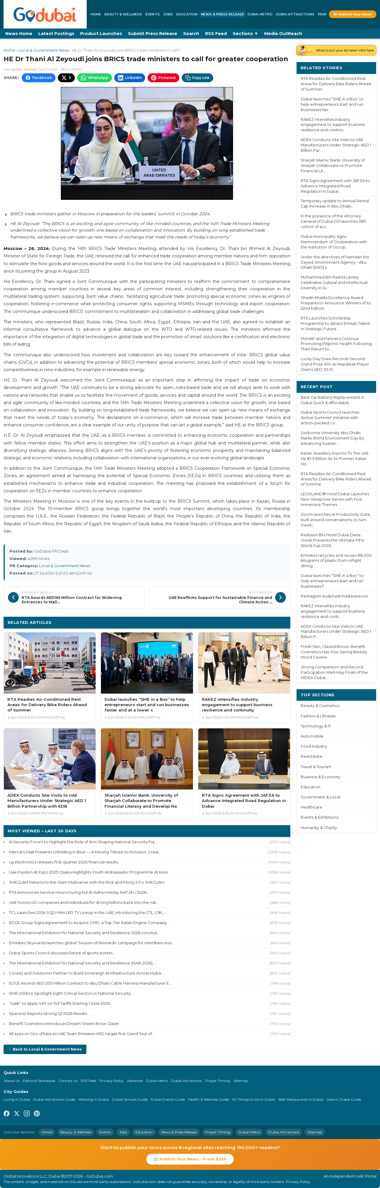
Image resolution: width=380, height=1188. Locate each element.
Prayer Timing (217, 1080)
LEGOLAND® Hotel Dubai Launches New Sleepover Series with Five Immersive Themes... (335, 499)
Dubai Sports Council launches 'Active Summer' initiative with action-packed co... (330, 417)
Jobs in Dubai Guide (344, 1099)
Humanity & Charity (319, 827)
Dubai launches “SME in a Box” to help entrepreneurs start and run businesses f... (332, 581)
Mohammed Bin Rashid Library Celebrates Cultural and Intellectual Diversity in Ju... (334, 282)
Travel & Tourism (316, 767)
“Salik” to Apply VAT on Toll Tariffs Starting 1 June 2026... (61, 1003)
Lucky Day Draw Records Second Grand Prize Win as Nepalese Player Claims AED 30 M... (335, 364)
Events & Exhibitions (319, 817)
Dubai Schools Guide (130, 1099)
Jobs (168, 14)
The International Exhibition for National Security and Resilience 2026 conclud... (84, 932)
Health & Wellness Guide (208, 1099)
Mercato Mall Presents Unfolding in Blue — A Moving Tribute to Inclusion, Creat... (85, 852)
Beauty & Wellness (123, 14)
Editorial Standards (39, 1080)
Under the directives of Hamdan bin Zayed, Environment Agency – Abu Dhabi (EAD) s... (335, 262)
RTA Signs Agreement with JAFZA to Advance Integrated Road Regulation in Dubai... (335, 186)
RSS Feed (216, 33)
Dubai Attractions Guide (54, 1099)
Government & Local (320, 797)
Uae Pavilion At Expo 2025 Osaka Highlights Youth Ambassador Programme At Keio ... (90, 872)
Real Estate (311, 756)
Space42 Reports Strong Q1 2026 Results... (49, 1013)
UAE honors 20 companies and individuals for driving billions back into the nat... (84, 902)
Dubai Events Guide (168, 1099)
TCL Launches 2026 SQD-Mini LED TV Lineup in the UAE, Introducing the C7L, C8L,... (87, 912)
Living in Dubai (17, 1099)
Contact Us (67, 1080)
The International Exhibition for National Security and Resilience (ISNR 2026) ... (82, 963)
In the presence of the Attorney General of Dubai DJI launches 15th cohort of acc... (333, 221)
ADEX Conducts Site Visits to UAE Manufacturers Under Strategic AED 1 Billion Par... (336, 145)
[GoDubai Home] (45, 14)
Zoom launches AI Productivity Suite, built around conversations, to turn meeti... (336, 519)
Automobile (312, 736)
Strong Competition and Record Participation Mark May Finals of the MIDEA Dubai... (334, 672)
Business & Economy (320, 777)
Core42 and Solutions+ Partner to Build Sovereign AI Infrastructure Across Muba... (86, 973)
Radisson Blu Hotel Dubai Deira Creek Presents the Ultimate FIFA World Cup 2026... (332, 540)
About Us (12, 1080)
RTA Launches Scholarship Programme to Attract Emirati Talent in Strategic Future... (335, 323)
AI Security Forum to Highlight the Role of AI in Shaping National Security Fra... (83, 841)
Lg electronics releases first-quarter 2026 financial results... (65, 862)
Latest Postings (56, 33)
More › (365, 67)
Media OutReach (283, 33)
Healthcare (311, 807)
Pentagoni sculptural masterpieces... (335, 596)
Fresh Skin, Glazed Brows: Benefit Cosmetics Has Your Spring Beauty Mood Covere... (334, 651)
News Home (18, 33)
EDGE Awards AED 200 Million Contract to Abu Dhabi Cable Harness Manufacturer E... (90, 983)
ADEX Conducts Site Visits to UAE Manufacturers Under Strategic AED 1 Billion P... (336, 631)
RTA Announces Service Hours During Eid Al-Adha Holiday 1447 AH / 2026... (79, 892)
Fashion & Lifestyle (318, 716)
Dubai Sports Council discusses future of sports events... (62, 952)
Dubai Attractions (295, 14)
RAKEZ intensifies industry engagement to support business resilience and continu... (333, 124)
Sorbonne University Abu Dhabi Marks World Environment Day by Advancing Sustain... (332, 438)
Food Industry (314, 746)
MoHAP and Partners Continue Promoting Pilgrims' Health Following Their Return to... (336, 344)
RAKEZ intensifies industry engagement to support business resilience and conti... (333, 611)
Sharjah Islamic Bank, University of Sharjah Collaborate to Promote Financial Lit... (333, 165)
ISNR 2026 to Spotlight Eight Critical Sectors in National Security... (71, 993)
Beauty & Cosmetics (320, 705)
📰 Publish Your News (352, 14)
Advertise (135, 1080)
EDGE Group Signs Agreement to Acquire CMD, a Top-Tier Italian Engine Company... (89, 922)
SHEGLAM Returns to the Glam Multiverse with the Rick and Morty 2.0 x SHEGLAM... (88, 882)
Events (152, 14)
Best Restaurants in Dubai (300, 1099)
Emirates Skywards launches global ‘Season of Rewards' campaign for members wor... (92, 942)
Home (96, 14)
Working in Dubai (93, 1099)
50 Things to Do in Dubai (253, 1099)
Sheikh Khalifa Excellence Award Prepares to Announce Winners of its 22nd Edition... (336, 303)
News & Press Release (222, 14)
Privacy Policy (111, 1080)
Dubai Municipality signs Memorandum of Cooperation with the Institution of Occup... (334, 241)
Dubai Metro (260, 14)
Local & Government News (43, 50)
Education (186, 14)
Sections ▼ (245, 33)
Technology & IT (316, 726)
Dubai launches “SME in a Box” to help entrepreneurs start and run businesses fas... (332, 104)
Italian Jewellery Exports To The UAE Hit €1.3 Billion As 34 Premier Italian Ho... (335, 458)
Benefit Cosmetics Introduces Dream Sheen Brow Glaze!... (65, 1023)
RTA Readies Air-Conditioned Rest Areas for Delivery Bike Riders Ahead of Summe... (336, 479)
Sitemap (240, 1080)
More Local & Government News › (249, 622)
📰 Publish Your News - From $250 (190, 1159)
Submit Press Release (152, 33)
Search (191, 33)
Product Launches (101, 33)
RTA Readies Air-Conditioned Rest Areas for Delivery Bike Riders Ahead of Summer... (336, 83)
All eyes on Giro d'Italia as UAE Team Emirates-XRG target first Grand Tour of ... (82, 1033)
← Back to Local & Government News (45, 1049)
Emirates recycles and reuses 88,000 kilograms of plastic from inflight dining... (336, 560)
